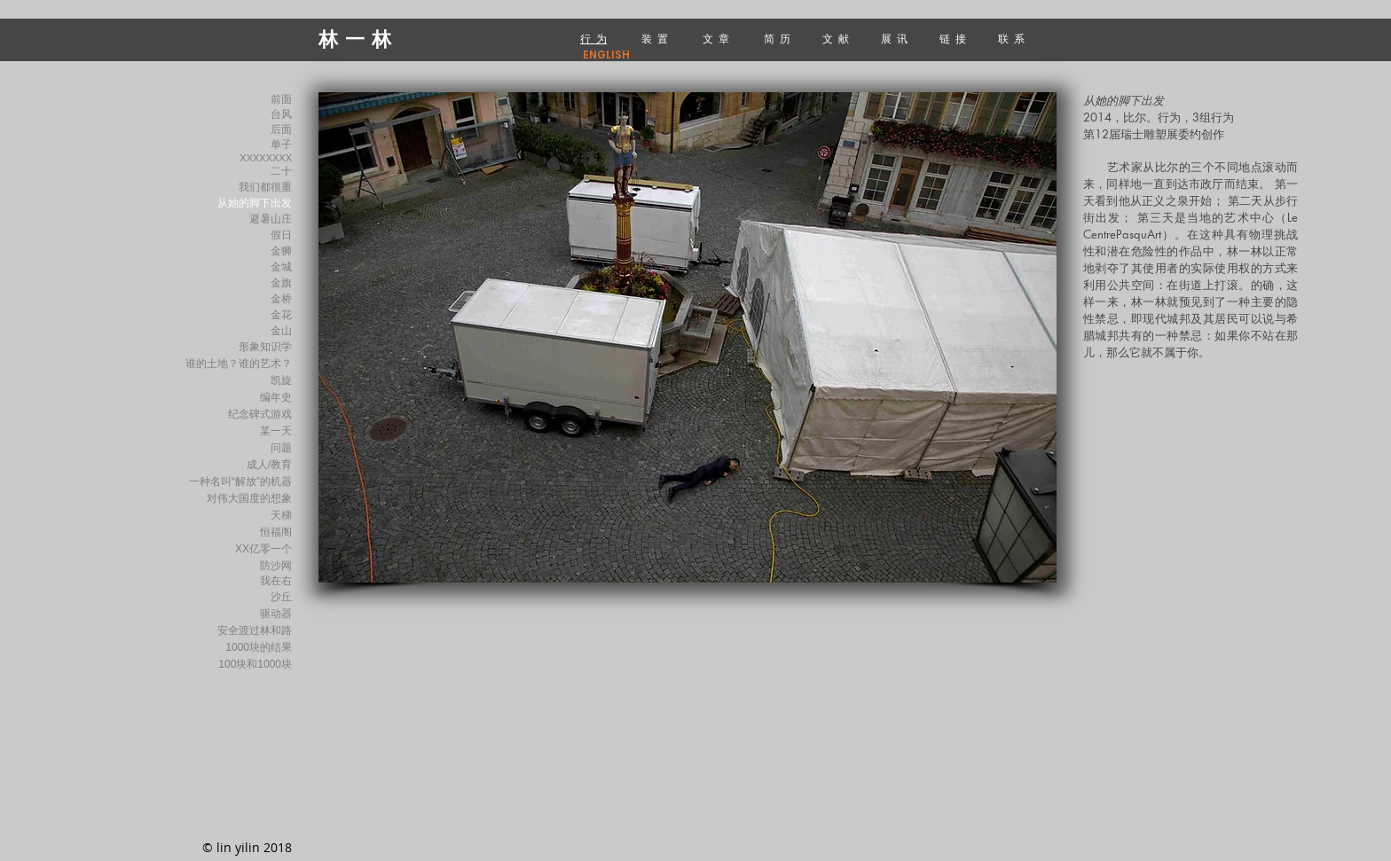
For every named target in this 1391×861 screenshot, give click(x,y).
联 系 (1012, 38)
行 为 (593, 38)
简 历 (777, 38)
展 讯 (897, 38)
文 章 (716, 38)
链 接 (954, 38)
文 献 (837, 38)
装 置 (656, 38)
